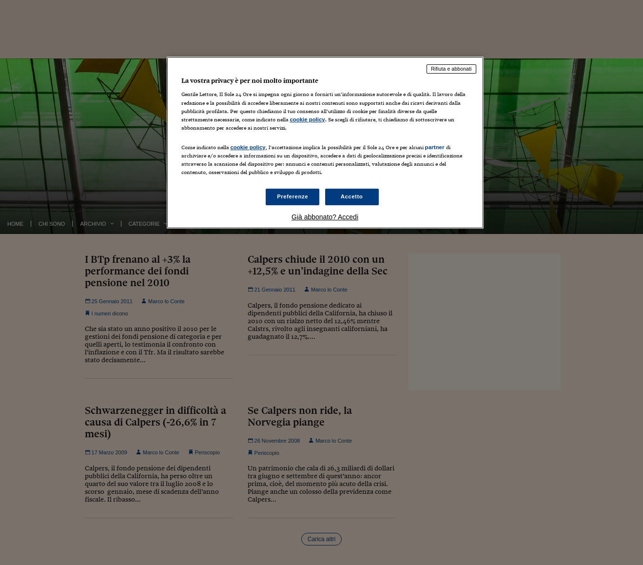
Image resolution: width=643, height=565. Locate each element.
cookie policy (307, 119)
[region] (325, 143)
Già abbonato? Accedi (325, 217)
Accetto (352, 196)
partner (435, 147)
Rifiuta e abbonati (451, 69)
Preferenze (292, 196)
